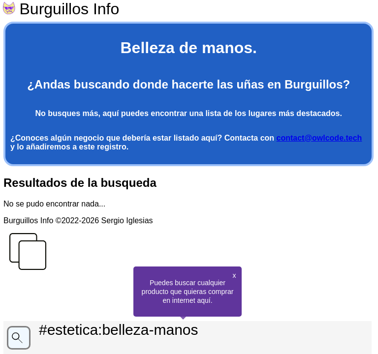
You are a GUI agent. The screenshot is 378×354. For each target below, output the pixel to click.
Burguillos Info (60, 9)
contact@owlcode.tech (319, 138)
